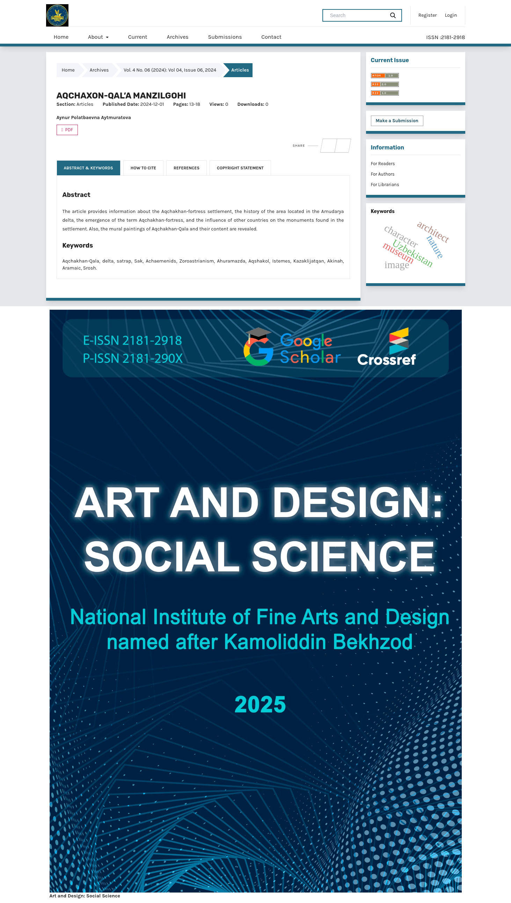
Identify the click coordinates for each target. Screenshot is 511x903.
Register (427, 15)
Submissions (225, 37)
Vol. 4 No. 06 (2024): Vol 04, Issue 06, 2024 (170, 70)
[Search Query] (356, 15)
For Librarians (385, 184)
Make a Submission (397, 120)
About (96, 37)
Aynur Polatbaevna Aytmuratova (94, 117)
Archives (177, 37)
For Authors (383, 174)
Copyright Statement (240, 168)
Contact (271, 37)
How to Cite (143, 168)
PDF (68, 129)
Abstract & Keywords (88, 168)
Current (137, 37)
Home (61, 37)
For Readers (383, 163)
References (186, 168)
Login (451, 15)
